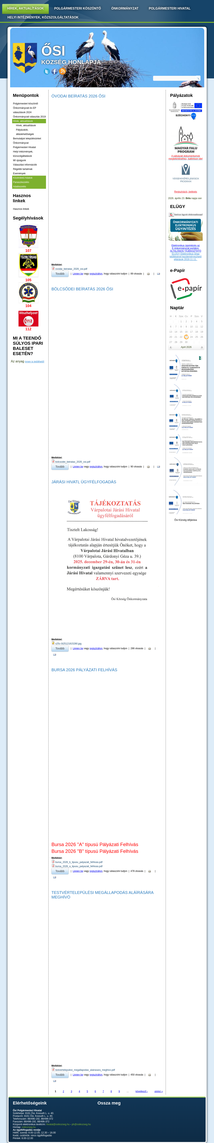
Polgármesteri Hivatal (170, 8)
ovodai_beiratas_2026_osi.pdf (71, 269)
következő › (142, 1091)
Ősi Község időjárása (185, 520)
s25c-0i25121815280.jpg (68, 643)
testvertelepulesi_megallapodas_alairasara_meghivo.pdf (85, 1070)
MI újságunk (19, 160)
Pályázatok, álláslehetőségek (25, 132)
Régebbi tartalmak (22, 169)
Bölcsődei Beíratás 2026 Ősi (82, 289)
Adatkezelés (19, 186)
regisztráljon (96, 273)
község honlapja (80, 54)
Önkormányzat (125, 8)
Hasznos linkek (21, 209)
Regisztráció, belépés (185, 191)
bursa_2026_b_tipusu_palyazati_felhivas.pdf (79, 862)
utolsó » (158, 1091)
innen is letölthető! (34, 361)
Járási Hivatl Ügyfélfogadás (84, 482)
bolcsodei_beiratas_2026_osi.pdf (72, 461)
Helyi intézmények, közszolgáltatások (43, 17)
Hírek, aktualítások (23, 121)
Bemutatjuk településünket (27, 138)
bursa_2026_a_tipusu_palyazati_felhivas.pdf (79, 866)
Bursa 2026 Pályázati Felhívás (84, 670)
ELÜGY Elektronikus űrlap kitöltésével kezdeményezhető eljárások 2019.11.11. (185, 256)
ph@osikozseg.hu (81, 1124)
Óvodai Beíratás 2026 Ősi (79, 96)
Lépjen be (78, 273)
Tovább (62, 273)
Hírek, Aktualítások (25, 8)
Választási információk (25, 164)
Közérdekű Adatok (22, 177)
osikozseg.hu (29, 1127)
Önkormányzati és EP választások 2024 (24, 110)
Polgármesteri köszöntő (77, 8)
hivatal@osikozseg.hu (58, 1124)
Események (19, 173)
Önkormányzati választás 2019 (29, 116)
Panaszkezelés (21, 182)
